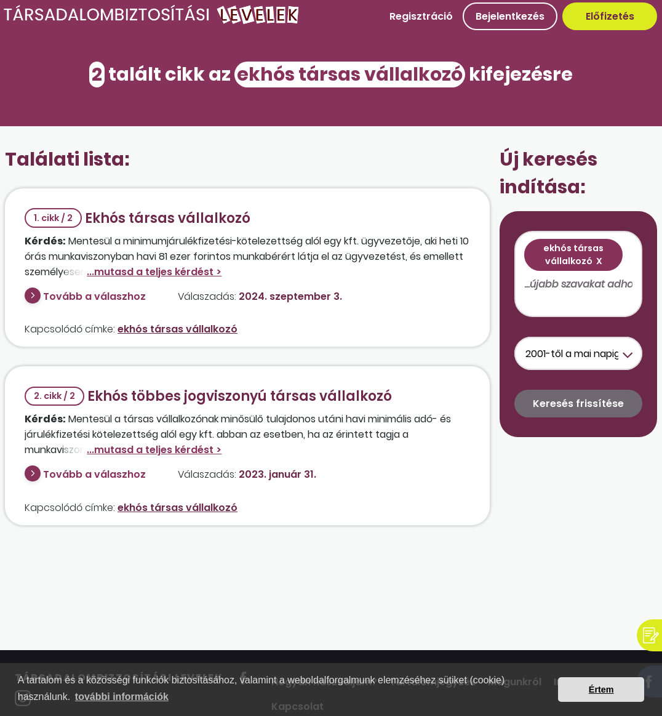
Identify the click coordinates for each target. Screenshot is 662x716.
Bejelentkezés (510, 16)
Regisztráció (421, 16)
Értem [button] (601, 689)
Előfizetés (610, 16)
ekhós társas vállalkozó (177, 329)
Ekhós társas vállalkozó (137, 218)
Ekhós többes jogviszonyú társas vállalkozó (208, 396)
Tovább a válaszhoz (94, 296)
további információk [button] (122, 696)
